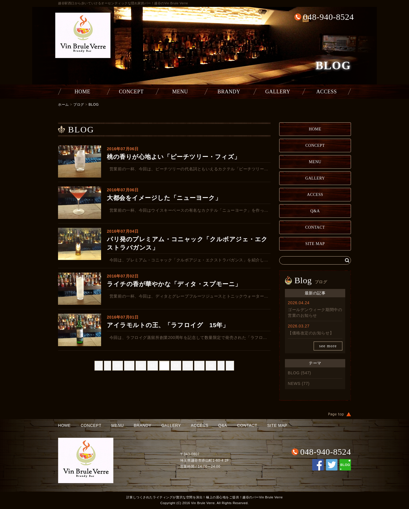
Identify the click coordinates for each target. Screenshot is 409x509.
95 (199, 365)
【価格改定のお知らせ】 (311, 333)
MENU (180, 92)
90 (140, 365)
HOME (82, 92)
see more (328, 346)
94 (187, 365)
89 (129, 365)
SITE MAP (315, 244)
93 (175, 365)
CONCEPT (131, 92)
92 (164, 365)
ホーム (63, 105)
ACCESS (326, 92)
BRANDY (228, 92)
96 (211, 365)
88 (117, 365)
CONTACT (315, 227)
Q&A (315, 211)
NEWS (294, 383)
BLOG (93, 105)
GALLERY (277, 92)
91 (152, 365)
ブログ (78, 105)
